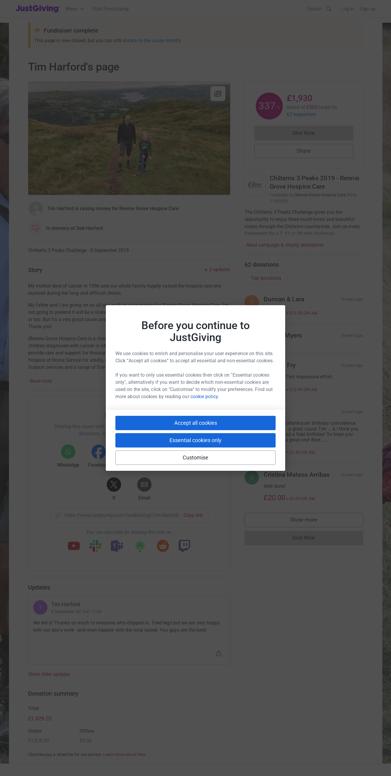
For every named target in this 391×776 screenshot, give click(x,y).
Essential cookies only (195, 440)
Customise (196, 457)
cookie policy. (204, 396)
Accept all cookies (195, 423)
